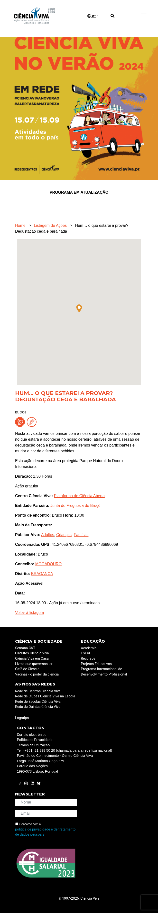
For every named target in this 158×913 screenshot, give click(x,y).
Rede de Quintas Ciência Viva (37, 707)
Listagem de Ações (50, 225)
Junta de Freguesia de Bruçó (75, 505)
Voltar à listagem (29, 613)
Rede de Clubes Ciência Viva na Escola (45, 696)
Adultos (47, 535)
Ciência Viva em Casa (32, 659)
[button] (79, 308)
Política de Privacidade (35, 740)
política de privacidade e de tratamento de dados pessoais (45, 832)
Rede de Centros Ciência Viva (38, 691)
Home (20, 225)
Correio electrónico (31, 735)
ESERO (86, 653)
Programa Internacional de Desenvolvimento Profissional (104, 671)
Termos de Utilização (33, 745)
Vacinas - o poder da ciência (37, 674)
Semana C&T (25, 648)
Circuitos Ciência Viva (32, 653)
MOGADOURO (48, 564)
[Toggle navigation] (143, 15)
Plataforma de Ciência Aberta (79, 496)
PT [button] (91, 16)
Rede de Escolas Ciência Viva (38, 702)
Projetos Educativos (96, 664)
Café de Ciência (27, 669)
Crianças (64, 535)
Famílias (81, 535)
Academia (88, 648)
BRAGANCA (42, 574)
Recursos (88, 659)
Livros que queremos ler (33, 664)
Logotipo (22, 718)
